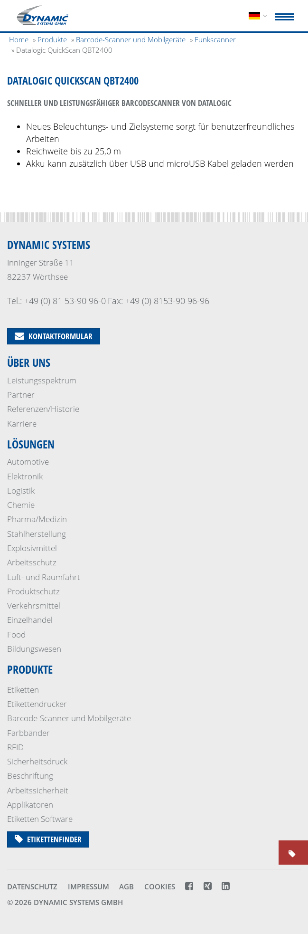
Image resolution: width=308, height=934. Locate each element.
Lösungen (31, 444)
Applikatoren (30, 804)
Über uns (28, 362)
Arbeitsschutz (31, 562)
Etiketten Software (40, 818)
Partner (21, 394)
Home (18, 39)
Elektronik (25, 476)
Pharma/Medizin (37, 519)
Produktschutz (33, 591)
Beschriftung (30, 775)
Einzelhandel (30, 619)
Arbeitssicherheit (37, 790)
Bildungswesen (34, 648)
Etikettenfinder (48, 839)
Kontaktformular (54, 336)
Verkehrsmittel (33, 605)
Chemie (21, 504)
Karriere (22, 423)
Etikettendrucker (37, 703)
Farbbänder (28, 732)
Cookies (159, 886)
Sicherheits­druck (37, 761)
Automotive (28, 461)
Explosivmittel (32, 548)
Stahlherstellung (36, 533)
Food (16, 634)
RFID (15, 747)
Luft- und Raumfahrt (43, 577)
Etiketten (23, 689)
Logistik (21, 490)
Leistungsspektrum (41, 380)
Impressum (88, 886)
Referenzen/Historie (43, 408)
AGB (126, 886)
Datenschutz (32, 886)
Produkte (30, 669)
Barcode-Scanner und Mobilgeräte (69, 718)
